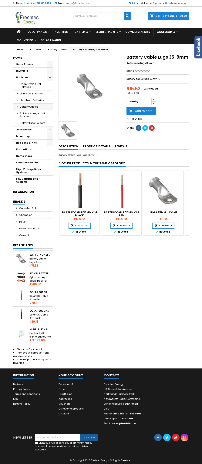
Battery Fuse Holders (32, 123)
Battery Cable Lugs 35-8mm (40, 254)
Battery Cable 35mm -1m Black (79, 214)
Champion (25, 215)
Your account (71, 375)
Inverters (61, 32)
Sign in (157, 3)
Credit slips (65, 394)
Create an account (176, 3)
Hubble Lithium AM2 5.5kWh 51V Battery (40, 329)
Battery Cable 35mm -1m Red (121, 214)
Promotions (24, 149)
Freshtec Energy (29, 228)
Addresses (65, 399)
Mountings (25, 40)
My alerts (64, 413)
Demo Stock (24, 156)
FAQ (15, 399)
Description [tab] (68, 146)
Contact (111, 375)
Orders (63, 389)
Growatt (24, 235)
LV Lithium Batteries (31, 93)
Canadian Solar (29, 208)
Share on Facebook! (29, 349)
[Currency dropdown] (133, 3)
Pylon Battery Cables (40, 273)
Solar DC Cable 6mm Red (40, 292)
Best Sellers (23, 245)
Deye (22, 222)
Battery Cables (29, 107)
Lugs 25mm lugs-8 (163, 212)
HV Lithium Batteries (32, 100)
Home (17, 58)
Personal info (67, 384)
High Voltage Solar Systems (28, 170)
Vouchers (64, 404)
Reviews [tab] (121, 146)
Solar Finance (51, 40)
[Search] (101, 16)
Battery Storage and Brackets (32, 115)
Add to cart (140, 111)
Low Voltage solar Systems (28, 180)
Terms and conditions (26, 394)
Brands (19, 201)
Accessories (166, 32)
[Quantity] (146, 101)
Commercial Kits (137, 32)
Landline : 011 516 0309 (37, 3)
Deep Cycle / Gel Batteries (30, 85)
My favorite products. (71, 408)
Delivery (18, 384)
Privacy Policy (21, 389)
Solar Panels (37, 32)
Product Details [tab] (96, 146)
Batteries (82, 32)
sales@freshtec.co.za (79, 3)
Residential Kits (107, 32)
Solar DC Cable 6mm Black (40, 310)
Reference (133, 63)
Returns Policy (21, 404)
